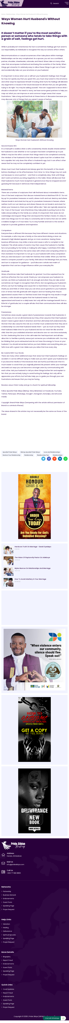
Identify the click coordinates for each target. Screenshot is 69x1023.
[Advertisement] (34, 432)
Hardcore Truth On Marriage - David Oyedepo (33, 547)
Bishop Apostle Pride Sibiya (30, 452)
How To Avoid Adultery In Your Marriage (30, 579)
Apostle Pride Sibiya (10, 452)
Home (3, 14)
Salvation (6, 924)
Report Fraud (8, 960)
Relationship (28, 455)
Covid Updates (8, 989)
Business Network (9, 895)
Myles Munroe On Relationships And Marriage (32, 568)
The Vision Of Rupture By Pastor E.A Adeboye (32, 557)
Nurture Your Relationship (11, 455)
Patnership (7, 891)
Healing (6, 928)
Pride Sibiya (33, 1016)
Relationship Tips (43, 455)
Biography (7, 957)
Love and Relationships (52, 452)
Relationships (10, 14)
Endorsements (8, 898)
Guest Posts (7, 902)
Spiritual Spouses (9, 935)
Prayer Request (8, 909)
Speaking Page (8, 906)
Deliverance (7, 931)
